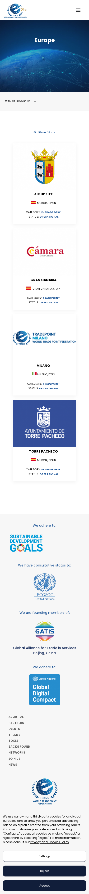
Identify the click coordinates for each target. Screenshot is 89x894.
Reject (44, 871)
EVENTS (14, 729)
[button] (78, 10)
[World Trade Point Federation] (15, 11)
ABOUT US (16, 717)
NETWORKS (17, 752)
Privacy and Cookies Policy (49, 842)
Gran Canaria (43, 280)
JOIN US (14, 759)
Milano (43, 365)
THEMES (14, 735)
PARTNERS (16, 723)
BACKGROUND (19, 747)
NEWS (13, 765)
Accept (44, 886)
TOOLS (14, 741)
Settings (45, 856)
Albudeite (43, 194)
